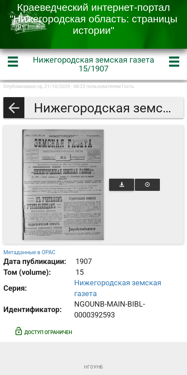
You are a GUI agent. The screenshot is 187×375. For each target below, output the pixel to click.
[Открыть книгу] (63, 185)
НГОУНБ (93, 367)
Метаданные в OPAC (29, 252)
